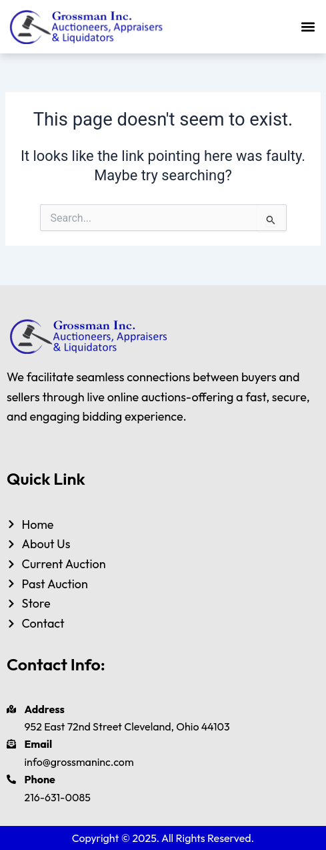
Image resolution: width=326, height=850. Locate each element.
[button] (308, 27)
